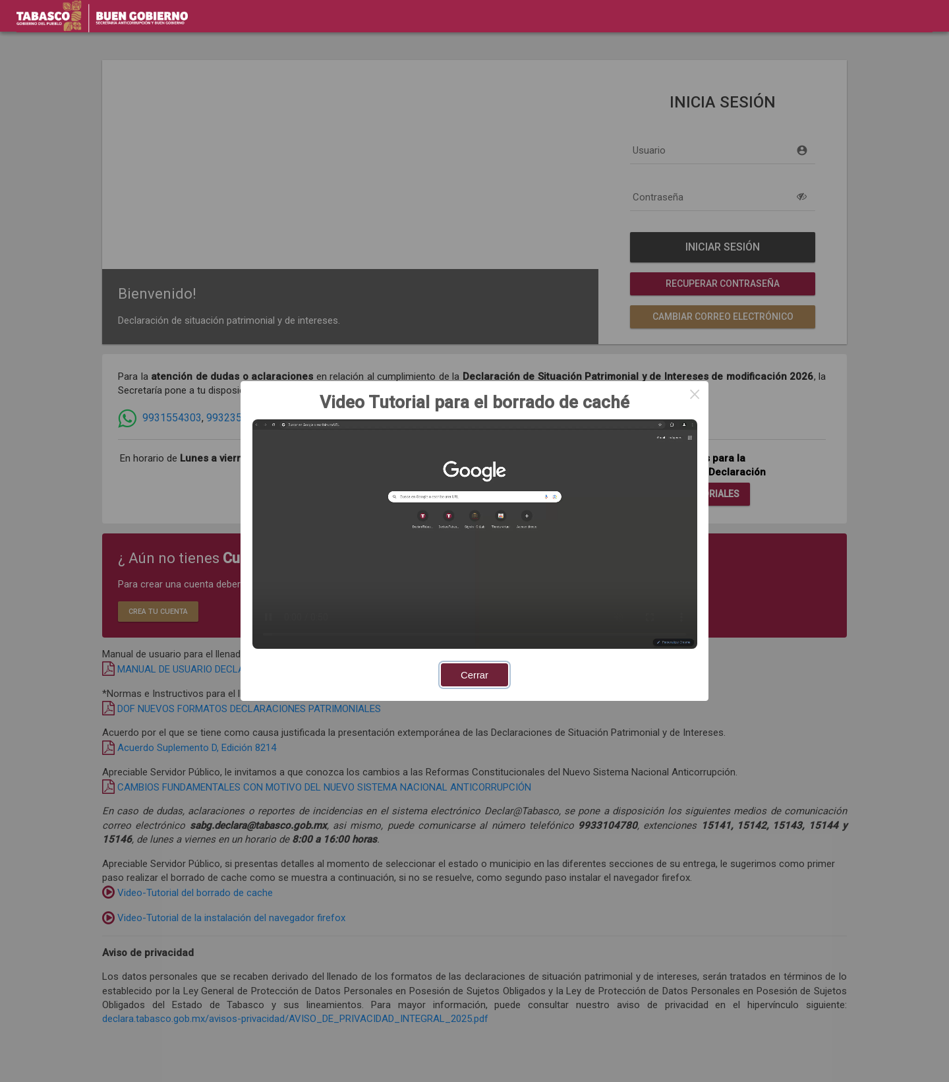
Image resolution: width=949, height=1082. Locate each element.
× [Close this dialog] (694, 394)
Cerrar (474, 675)
